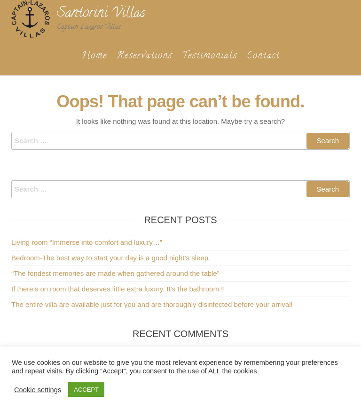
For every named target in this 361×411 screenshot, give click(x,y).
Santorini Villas (101, 14)
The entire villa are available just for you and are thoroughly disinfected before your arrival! (152, 304)
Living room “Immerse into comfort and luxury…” (86, 242)
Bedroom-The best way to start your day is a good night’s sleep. (110, 258)
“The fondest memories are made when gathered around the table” (115, 273)
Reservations (145, 56)
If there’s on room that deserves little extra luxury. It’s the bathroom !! (118, 289)
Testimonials (209, 56)
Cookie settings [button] (37, 390)
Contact (263, 56)
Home (94, 56)
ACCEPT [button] (86, 389)
